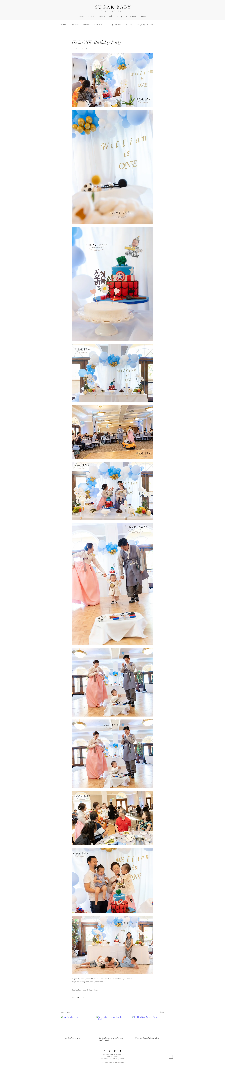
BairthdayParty (77, 990)
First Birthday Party (72, 1038)
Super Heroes (93, 990)
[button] (102, 16)
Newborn (86, 24)
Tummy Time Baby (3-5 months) (120, 24)
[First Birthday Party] (77, 1025)
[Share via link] (84, 997)
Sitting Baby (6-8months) (145, 24)
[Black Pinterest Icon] (110, 1051)
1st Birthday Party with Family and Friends (111, 1039)
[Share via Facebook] (73, 997)
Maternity (75, 24)
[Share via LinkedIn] (78, 997)
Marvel (85, 990)
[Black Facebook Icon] (104, 1051)
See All (162, 1012)
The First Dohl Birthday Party (147, 1038)
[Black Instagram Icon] (115, 1051)
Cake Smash (98, 24)
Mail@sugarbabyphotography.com (112, 1054)
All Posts (64, 24)
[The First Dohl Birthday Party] (148, 1025)
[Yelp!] (121, 1051)
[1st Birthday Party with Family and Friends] (112, 1025)
